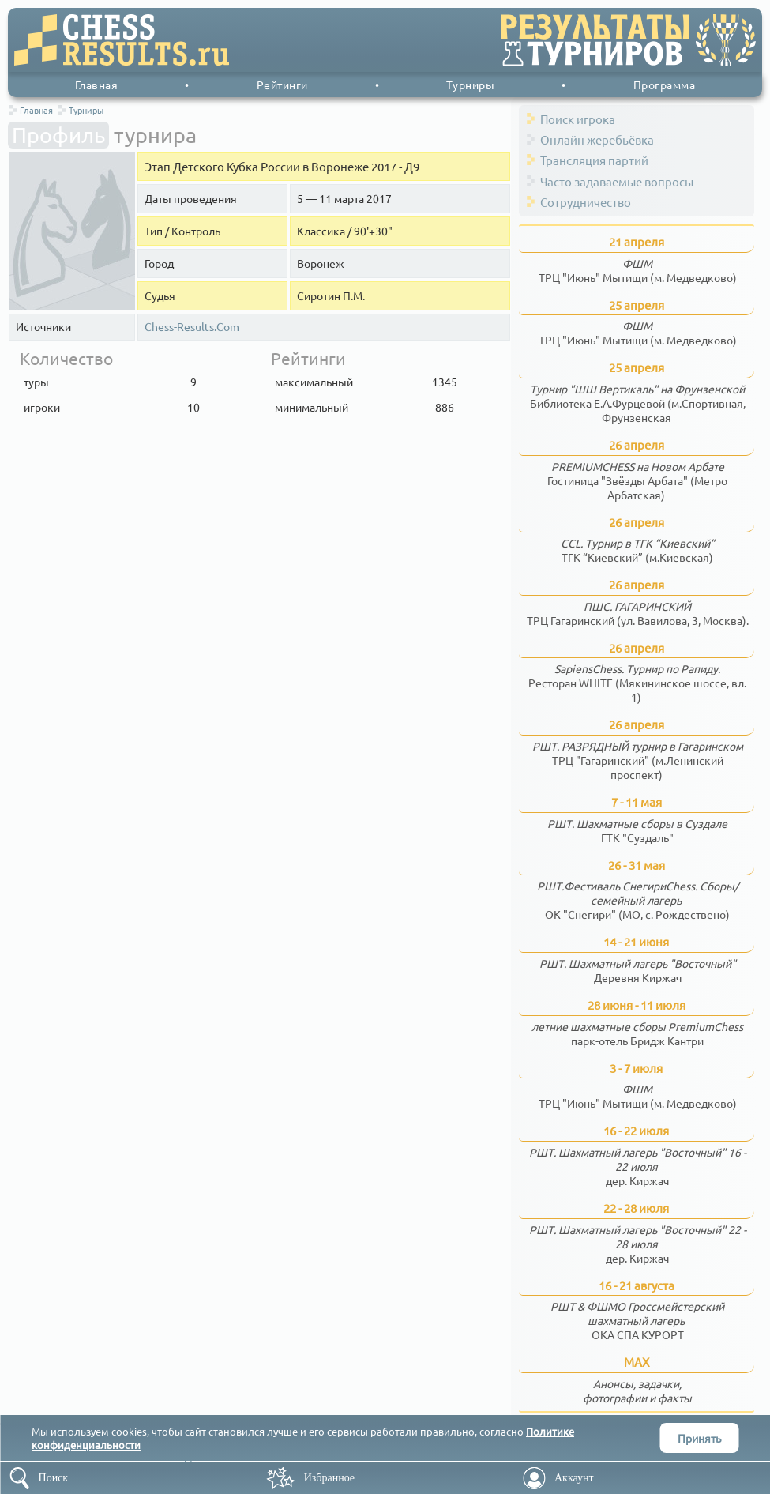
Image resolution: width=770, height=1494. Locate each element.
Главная (96, 84)
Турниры (470, 84)
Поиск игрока (577, 118)
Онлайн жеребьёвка (597, 139)
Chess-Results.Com (192, 326)
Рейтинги (282, 84)
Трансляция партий (594, 159)
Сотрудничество (585, 201)
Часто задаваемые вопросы (616, 181)
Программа (664, 84)
